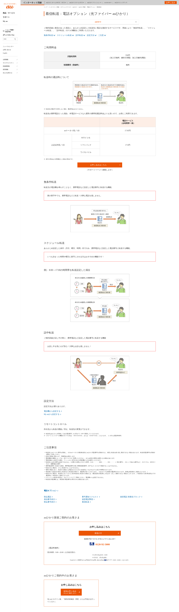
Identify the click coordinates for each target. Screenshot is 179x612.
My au (5, 21)
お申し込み (170, 3)
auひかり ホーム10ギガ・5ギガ (55, 2)
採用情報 (5, 69)
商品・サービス (9, 13)
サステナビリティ (8, 63)
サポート (6, 17)
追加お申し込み (70, 592)
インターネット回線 (32, 2)
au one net (107, 2)
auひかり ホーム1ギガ (76, 2)
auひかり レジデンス (121, 2)
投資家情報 (6, 66)
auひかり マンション (93, 2)
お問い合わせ (7, 50)
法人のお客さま (7, 73)
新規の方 (98, 533)
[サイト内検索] (10, 39)
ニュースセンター (8, 46)
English (5, 53)
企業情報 (5, 59)
